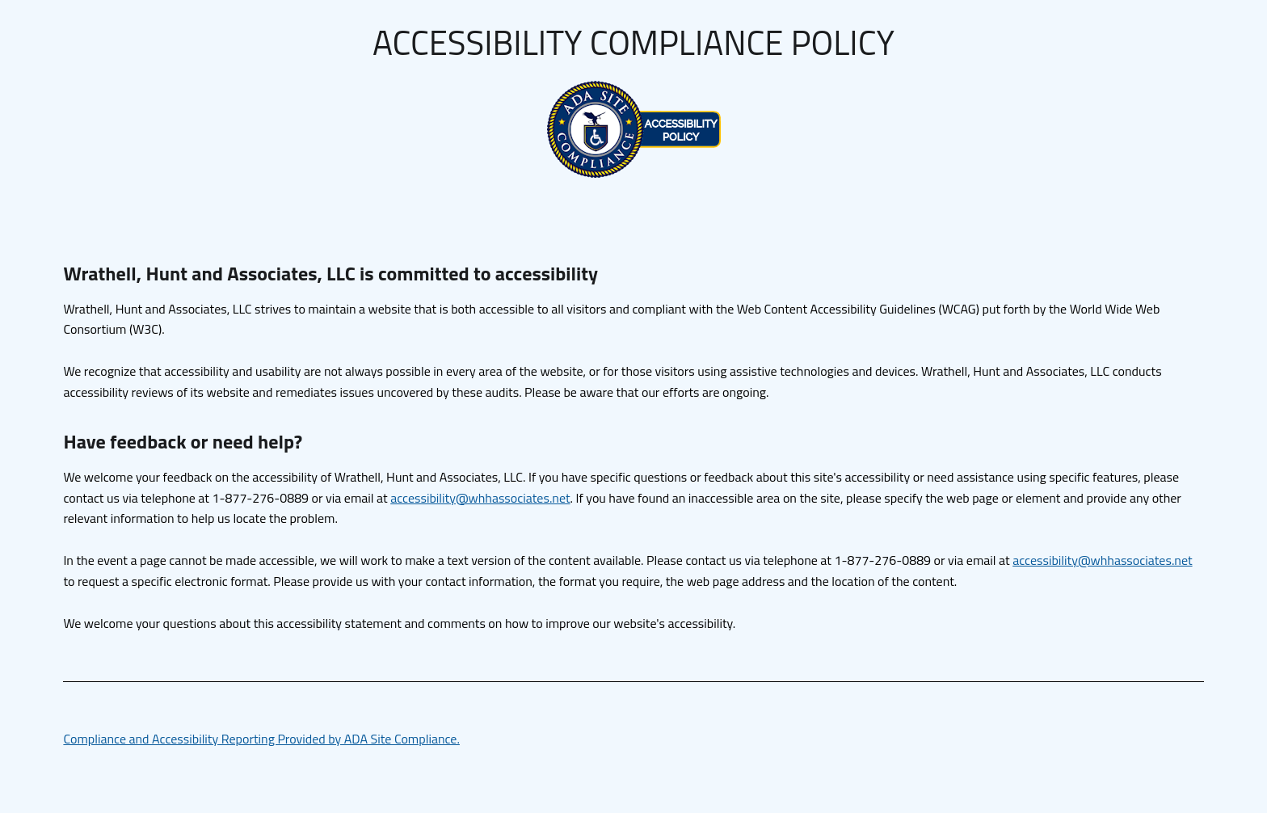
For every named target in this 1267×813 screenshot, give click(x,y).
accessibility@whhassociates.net (480, 498)
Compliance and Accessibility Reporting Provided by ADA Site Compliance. (261, 738)
